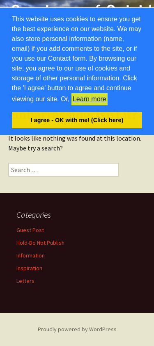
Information (30, 255)
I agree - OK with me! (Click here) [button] (77, 120)
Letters (25, 281)
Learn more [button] (89, 99)
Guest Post (30, 230)
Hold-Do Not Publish (40, 242)
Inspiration (29, 268)
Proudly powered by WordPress (77, 329)
